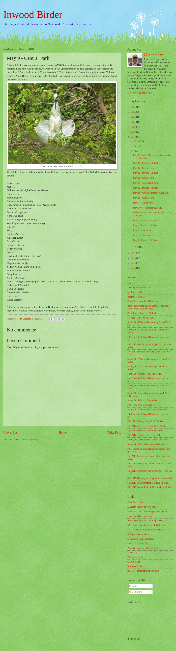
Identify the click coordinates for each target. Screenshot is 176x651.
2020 (133, 127)
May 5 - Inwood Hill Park (145, 220)
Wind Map (132, 552)
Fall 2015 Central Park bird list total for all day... (149, 487)
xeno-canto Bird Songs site (139, 516)
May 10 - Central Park (143, 198)
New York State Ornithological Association (147, 511)
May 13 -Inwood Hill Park (145, 183)
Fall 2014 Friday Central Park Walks (144, 435)
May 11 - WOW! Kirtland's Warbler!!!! (151, 193)
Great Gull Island (135, 502)
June (136, 146)
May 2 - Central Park (143, 235)
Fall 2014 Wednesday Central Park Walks (146, 426)
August (137, 141)
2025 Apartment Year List (139, 287)
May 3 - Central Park (143, 230)
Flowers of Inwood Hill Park (140, 318)
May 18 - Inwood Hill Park (145, 163)
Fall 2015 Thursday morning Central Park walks (149, 478)
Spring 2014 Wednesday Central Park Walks (147, 409)
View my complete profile (139, 93)
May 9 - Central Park (143, 202)
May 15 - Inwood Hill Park (145, 173)
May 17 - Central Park (143, 168)
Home (63, 432)
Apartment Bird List (136, 297)
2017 (133, 253)
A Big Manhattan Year (137, 534)
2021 (133, 122)
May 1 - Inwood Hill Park (145, 240)
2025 (133, 107)
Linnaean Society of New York (141, 507)
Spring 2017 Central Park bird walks (144, 374)
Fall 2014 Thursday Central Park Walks (145, 430)
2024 (133, 112)
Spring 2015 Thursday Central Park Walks (146, 444)
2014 (133, 268)
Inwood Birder (32, 14)
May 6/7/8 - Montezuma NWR (147, 208)
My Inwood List (134, 292)
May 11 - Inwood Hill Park (145, 188)
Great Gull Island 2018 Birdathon (142, 301)
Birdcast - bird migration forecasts (143, 571)
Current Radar (134, 561)
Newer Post (10, 432)
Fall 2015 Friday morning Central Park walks (148, 483)
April (136, 246)
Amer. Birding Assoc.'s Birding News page (147, 520)
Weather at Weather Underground (142, 548)
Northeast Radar (134, 566)
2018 (133, 137)
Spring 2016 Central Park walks (142, 400)
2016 (133, 258)
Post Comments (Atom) (27, 439)
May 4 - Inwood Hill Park (145, 225)
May (136, 151)
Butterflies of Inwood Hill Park (141, 313)
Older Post (114, 432)
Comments (135, 592)
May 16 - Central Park (143, 178)
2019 (133, 132)
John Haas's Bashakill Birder (140, 539)
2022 (133, 117)
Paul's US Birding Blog (138, 543)
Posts (133, 586)
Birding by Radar (135, 557)
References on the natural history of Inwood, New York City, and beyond (148, 307)
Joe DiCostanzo (155, 54)
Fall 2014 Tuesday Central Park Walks (145, 421)
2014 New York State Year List (141, 405)
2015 (133, 263)
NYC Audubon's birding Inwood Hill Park (147, 529)
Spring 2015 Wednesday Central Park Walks (147, 439)
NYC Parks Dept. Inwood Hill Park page (146, 525)
